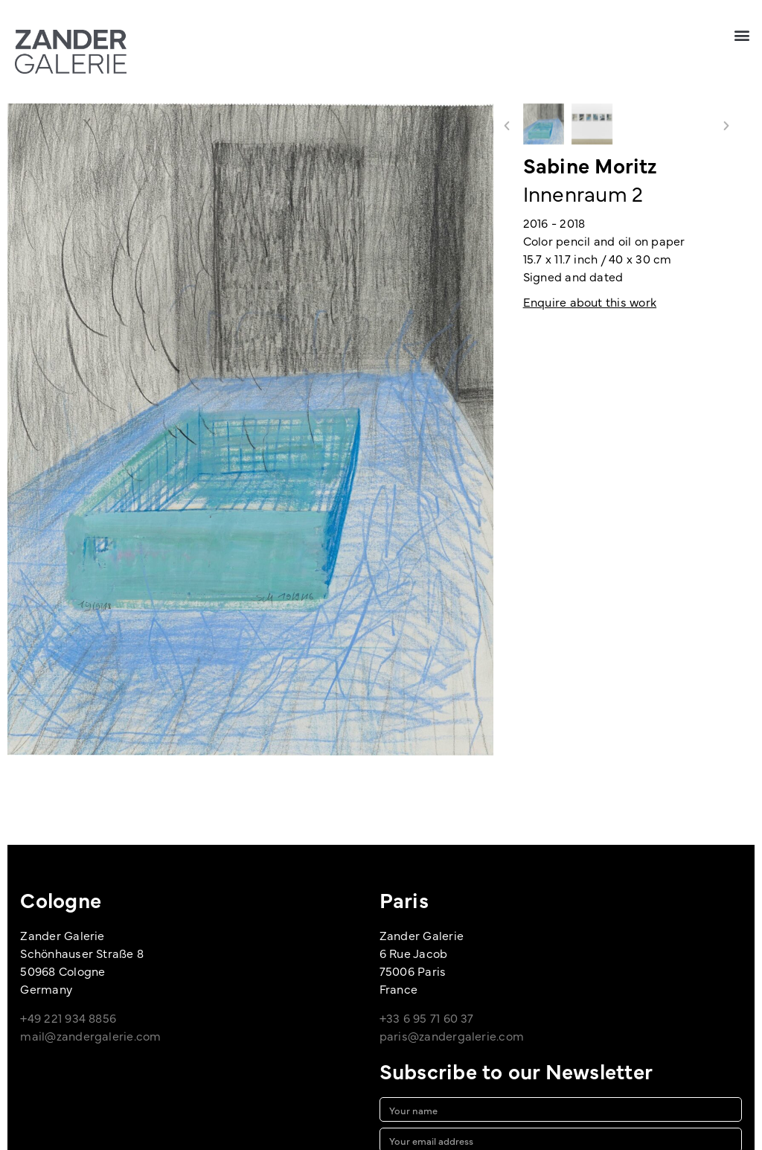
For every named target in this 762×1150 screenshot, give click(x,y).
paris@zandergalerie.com (452, 1035)
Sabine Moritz (590, 164)
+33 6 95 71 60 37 (427, 1017)
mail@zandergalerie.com (90, 1035)
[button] (742, 34)
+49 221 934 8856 (68, 1017)
